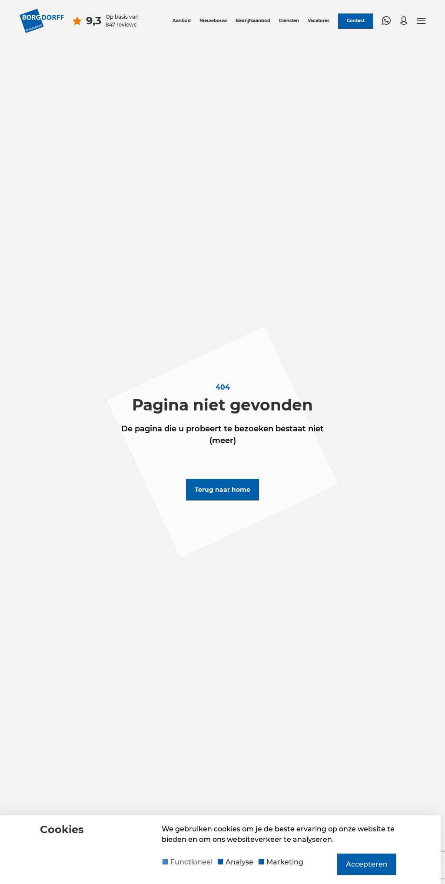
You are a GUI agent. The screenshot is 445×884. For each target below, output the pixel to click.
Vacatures (318, 20)
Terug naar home (222, 490)
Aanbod (182, 20)
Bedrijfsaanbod (253, 20)
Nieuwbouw (213, 20)
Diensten (289, 20)
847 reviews (121, 24)
